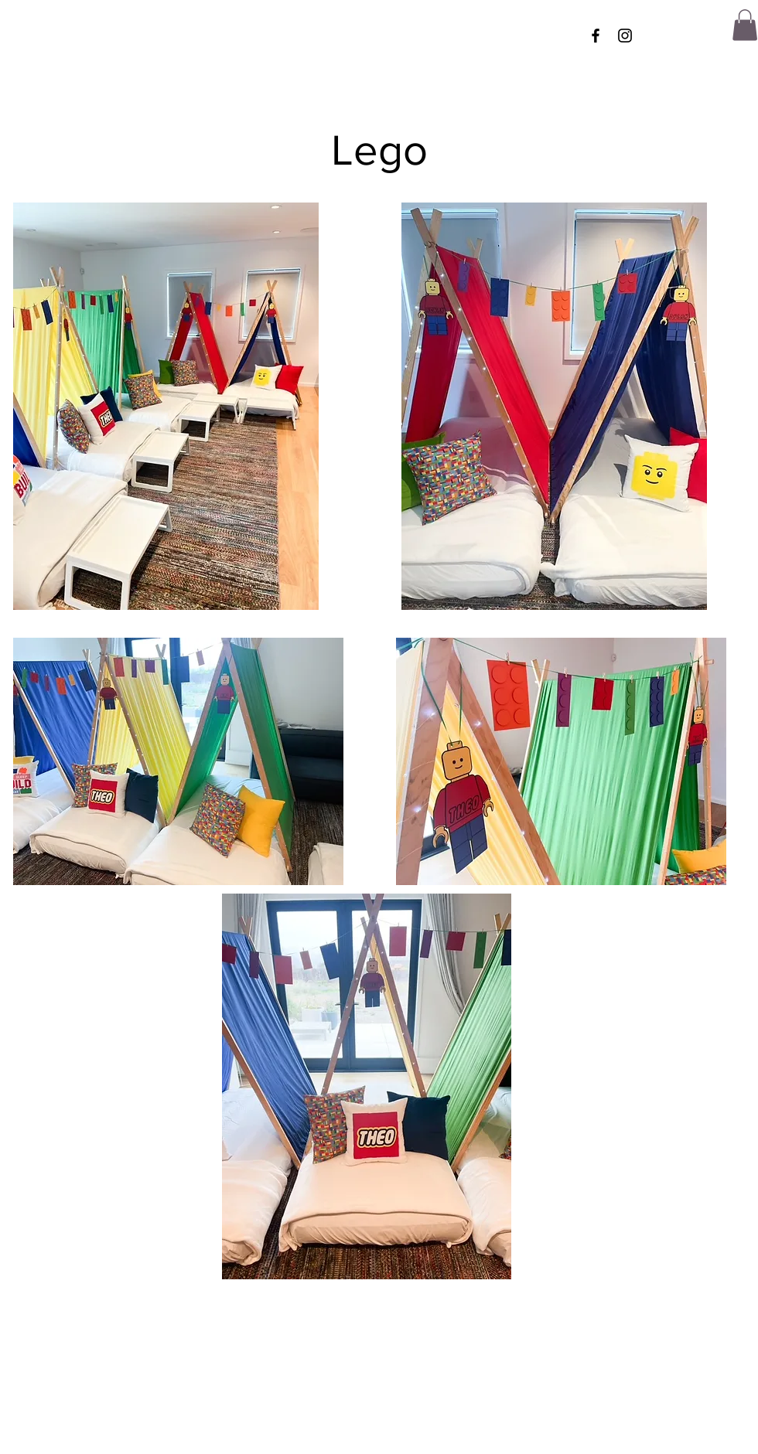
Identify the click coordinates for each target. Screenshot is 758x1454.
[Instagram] (625, 35)
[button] (745, 25)
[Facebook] (595, 35)
